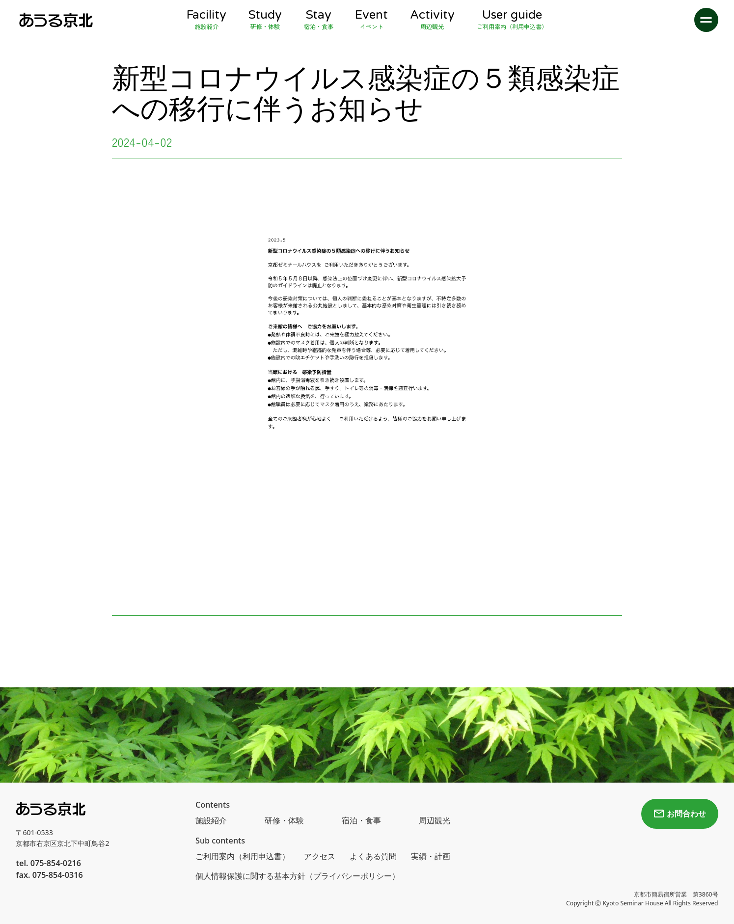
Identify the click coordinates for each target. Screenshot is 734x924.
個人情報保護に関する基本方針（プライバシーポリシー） (297, 875)
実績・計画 (430, 856)
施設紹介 (211, 820)
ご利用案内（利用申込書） (242, 856)
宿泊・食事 (361, 820)
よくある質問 (373, 856)
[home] (55, 19)
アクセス (319, 856)
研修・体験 (284, 820)
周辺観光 (434, 820)
